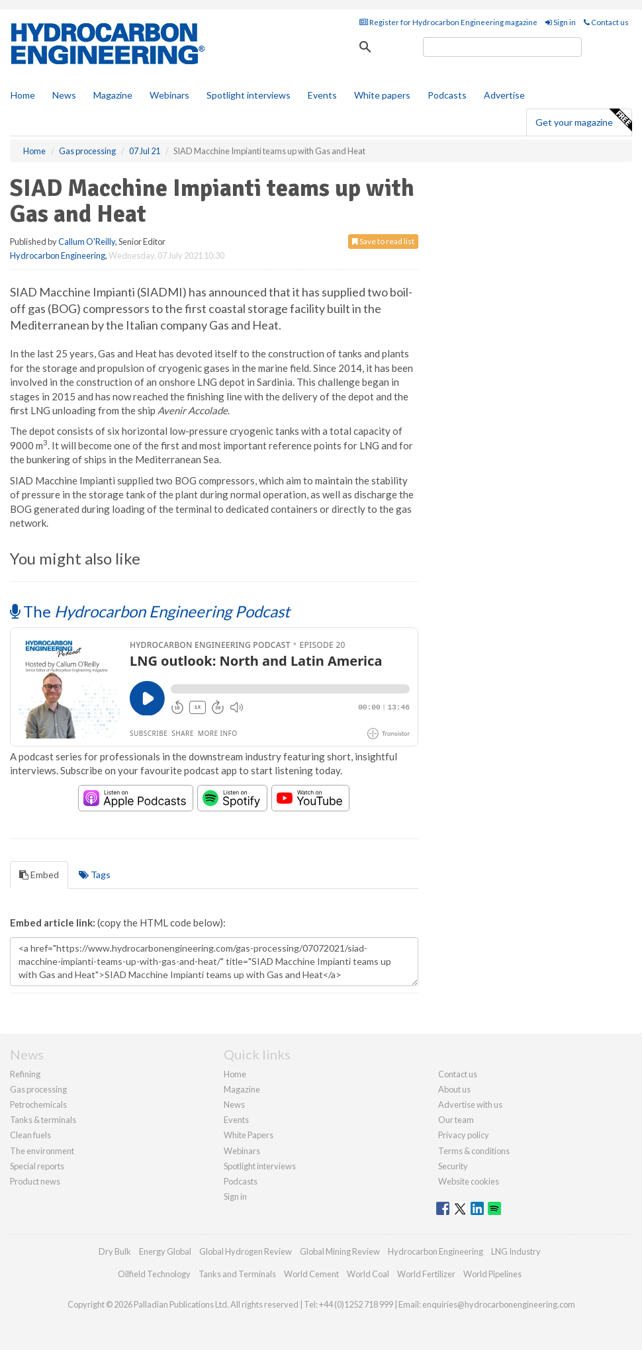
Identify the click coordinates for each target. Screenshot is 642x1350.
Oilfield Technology (154, 1274)
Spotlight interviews (248, 95)
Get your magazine (583, 120)
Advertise (504, 95)
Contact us (606, 22)
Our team (456, 1119)
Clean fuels (30, 1135)
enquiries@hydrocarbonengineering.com (498, 1304)
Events (322, 95)
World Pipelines (492, 1274)
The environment (42, 1151)
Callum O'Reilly (86, 241)
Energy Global (165, 1251)
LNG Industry (516, 1251)
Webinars (169, 95)
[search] (502, 47)
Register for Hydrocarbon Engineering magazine (448, 22)
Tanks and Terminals (237, 1274)
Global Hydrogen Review (245, 1251)
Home (23, 95)
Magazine (112, 95)
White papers (382, 95)
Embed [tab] (39, 874)
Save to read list (383, 241)
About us (454, 1089)
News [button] (64, 95)
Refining (25, 1074)
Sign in (560, 22)
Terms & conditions (474, 1151)
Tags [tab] (95, 874)
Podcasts (447, 95)
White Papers (248, 1135)
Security (453, 1166)
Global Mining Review (340, 1251)
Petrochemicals (38, 1104)
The (150, 611)
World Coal (368, 1274)
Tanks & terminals (43, 1119)
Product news (35, 1181)
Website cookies (468, 1181)
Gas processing (38, 1089)
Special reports (37, 1166)
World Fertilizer (426, 1274)
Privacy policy (463, 1135)
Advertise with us (470, 1104)
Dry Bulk (115, 1251)
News (234, 1104)
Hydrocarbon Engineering (57, 255)
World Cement (311, 1274)
